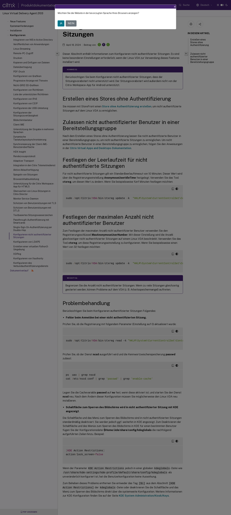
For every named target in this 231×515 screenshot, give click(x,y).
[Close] (175, 6)
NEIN (71, 23)
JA (61, 23)
